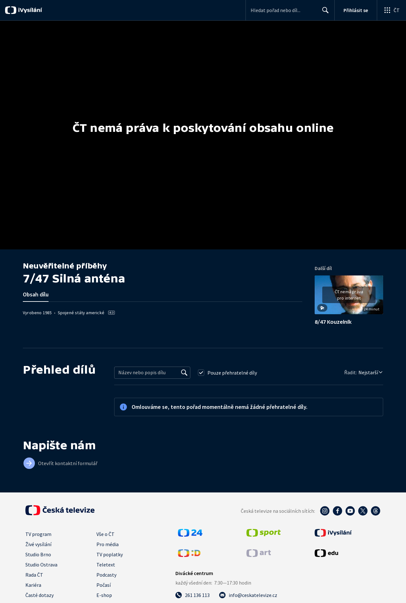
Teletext (105, 564)
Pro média (107, 544)
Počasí (103, 585)
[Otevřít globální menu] (391, 10)
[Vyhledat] (184, 372)
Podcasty (106, 575)
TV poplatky (109, 554)
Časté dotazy (39, 595)
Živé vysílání (38, 544)
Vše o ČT (105, 534)
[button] (349, 297)
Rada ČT (34, 575)
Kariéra (33, 585)
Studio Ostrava (41, 564)
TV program (38, 534)
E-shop (104, 595)
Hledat (324, 12)
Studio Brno (38, 554)
